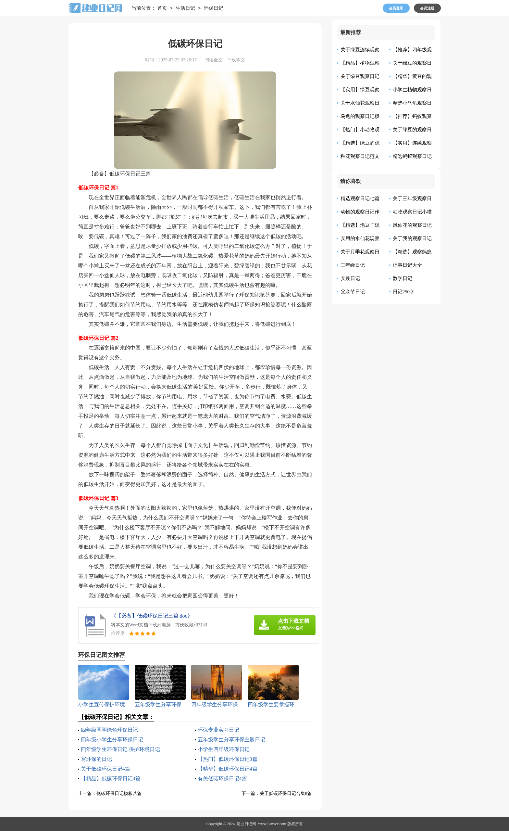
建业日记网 (246, 824)
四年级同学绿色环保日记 (109, 730)
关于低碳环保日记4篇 (105, 769)
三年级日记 (353, 265)
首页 (162, 8)
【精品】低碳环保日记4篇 (111, 778)
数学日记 (402, 278)
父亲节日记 (353, 291)
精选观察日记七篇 (360, 198)
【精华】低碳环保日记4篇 (227, 769)
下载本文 (236, 60)
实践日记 (350, 278)
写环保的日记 (96, 759)
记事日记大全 (407, 265)
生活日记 (185, 8)
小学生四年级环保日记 (224, 749)
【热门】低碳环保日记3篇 (227, 759)
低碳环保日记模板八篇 (119, 793)
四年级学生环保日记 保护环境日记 (120, 749)
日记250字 (404, 291)
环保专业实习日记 (218, 730)
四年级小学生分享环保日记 (112, 739)
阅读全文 (214, 60)
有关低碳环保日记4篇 (222, 778)
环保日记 (213, 8)
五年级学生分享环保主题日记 (231, 739)
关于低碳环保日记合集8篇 (286, 793)
